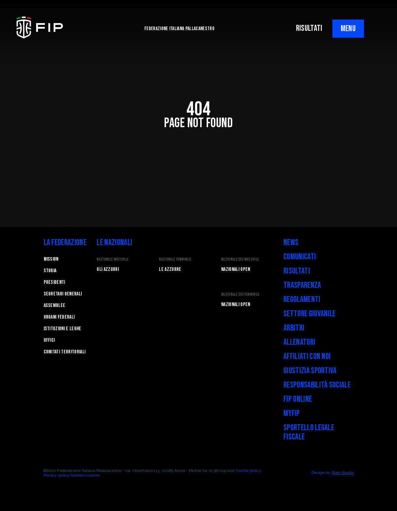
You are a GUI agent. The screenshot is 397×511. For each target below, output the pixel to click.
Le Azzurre (170, 269)
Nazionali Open (235, 269)
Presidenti (54, 282)
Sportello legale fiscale (308, 432)
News (290, 242)
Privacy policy (57, 475)
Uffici (49, 340)
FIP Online (297, 399)
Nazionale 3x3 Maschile (240, 259)
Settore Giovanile (309, 314)
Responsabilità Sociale (317, 385)
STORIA (50, 271)
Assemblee (55, 305)
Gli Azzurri (108, 269)
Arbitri (293, 328)
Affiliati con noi (306, 356)
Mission (51, 259)
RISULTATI (309, 28)
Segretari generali (63, 294)
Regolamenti (302, 299)
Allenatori (299, 342)
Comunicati (299, 257)
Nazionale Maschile (112, 259)
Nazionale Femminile (175, 259)
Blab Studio (343, 472)
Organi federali (59, 317)
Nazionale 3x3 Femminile (240, 294)
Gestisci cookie (85, 475)
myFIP (291, 413)
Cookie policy (248, 470)
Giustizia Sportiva (310, 371)
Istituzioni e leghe (62, 329)
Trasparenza (302, 285)
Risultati (296, 271)
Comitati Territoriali (65, 352)
